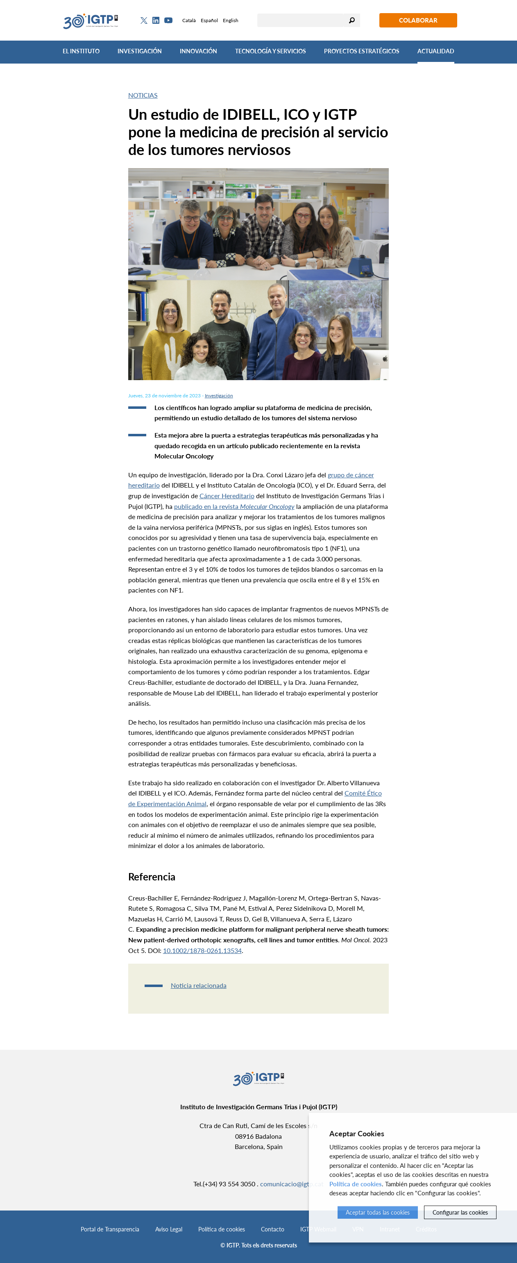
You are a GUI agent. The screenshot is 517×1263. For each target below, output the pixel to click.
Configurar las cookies (460, 1212)
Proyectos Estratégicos (361, 51)
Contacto (272, 1229)
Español (209, 20)
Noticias (143, 95)
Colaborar (418, 20)
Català (189, 20)
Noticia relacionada (199, 985)
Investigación (140, 51)
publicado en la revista (234, 506)
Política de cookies (221, 1229)
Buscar (352, 20)
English (230, 20)
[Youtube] (168, 20)
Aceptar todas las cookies (378, 1212)
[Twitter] (144, 20)
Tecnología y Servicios (270, 51)
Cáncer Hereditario (227, 495)
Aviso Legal (168, 1229)
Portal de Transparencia (110, 1229)
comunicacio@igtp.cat (292, 1184)
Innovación (198, 51)
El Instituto (81, 51)
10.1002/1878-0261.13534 (202, 950)
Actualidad (435, 51)
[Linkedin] (155, 20)
